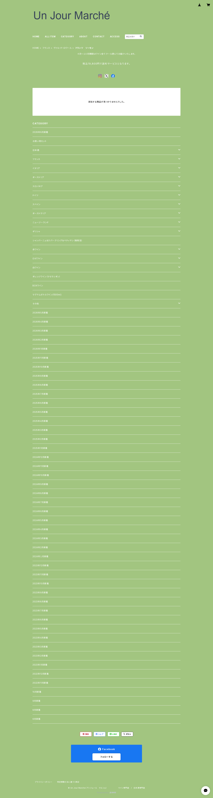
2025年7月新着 (40, 394)
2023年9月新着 (40, 592)
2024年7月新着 (40, 502)
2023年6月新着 (40, 619)
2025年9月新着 (40, 376)
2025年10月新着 (41, 367)
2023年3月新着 (40, 646)
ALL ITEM (50, 36)
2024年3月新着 (40, 538)
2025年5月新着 (40, 412)
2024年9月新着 (40, 484)
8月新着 (37, 710)
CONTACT (99, 36)
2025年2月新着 (40, 439)
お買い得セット (40, 141)
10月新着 (37, 692)
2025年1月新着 (40, 448)
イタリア (36, 168)
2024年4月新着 (40, 529)
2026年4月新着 (40, 321)
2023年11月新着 (40, 574)
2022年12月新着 (41, 673)
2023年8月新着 (40, 601)
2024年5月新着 (40, 520)
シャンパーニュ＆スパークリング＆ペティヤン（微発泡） (58, 240)
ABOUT (83, 36)
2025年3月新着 (40, 430)
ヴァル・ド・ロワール (63, 48)
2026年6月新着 (40, 132)
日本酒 (36, 150)
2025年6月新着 (40, 403)
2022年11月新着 (40, 683)
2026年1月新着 (40, 348)
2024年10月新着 (41, 475)
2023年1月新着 (40, 664)
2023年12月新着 (41, 565)
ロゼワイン (38, 258)
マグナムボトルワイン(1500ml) (47, 294)
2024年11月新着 (41, 466)
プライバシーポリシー (43, 782)
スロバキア (38, 186)
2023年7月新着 (40, 610)
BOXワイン (38, 285)
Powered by (106, 792)
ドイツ (35, 195)
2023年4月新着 (40, 637)
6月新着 (37, 719)
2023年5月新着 (40, 628)
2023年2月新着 (40, 655)
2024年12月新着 (41, 457)
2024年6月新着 (40, 511)
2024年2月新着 (40, 547)
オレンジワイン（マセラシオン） (46, 276)
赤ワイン (36, 249)
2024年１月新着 (41, 556)
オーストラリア (39, 213)
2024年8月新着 (40, 493)
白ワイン (36, 267)
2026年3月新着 (40, 330)
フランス (46, 48)
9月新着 (37, 701)
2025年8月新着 (40, 385)
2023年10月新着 (41, 583)
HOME (36, 36)
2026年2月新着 (40, 339)
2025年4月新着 (40, 421)
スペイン (36, 204)
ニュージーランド (41, 222)
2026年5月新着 (40, 312)
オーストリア (38, 177)
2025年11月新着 (40, 358)
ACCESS (115, 36)
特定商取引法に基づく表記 (68, 782)
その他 (36, 303)
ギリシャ (36, 231)
